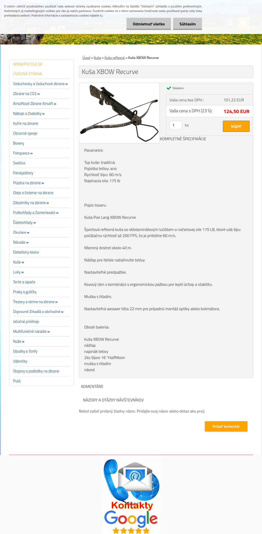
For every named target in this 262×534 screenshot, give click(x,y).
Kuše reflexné (114, 57)
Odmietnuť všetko (149, 24)
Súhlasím (187, 24)
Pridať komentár (226, 426)
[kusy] (175, 125)
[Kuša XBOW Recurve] (119, 85)
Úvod (86, 57)
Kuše (97, 57)
